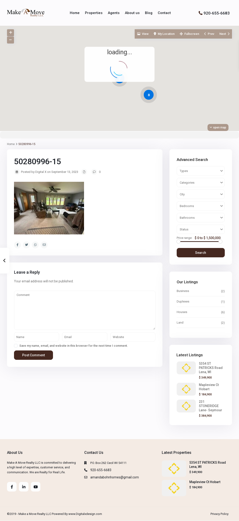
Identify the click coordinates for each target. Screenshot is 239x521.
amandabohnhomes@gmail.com (114, 477)
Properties (93, 13)
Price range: (184, 238)
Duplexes (183, 301)
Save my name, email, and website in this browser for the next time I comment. (73, 345)
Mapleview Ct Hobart (204, 482)
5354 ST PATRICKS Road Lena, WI (211, 368)
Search (200, 253)
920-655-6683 (217, 13)
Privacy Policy (219, 514)
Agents (114, 13)
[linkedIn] (23, 487)
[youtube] (35, 487)
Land (180, 322)
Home (75, 13)
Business (183, 291)
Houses (182, 312)
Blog (148, 13)
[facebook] (12, 487)
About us (132, 13)
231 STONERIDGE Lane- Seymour (210, 406)
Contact (164, 13)
